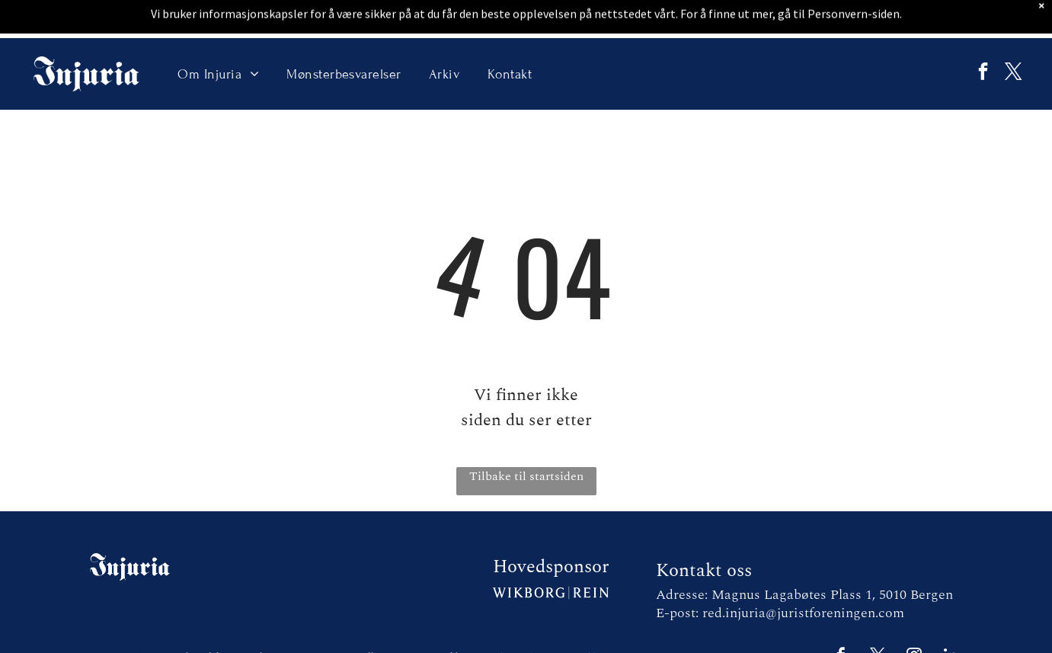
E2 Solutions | (505, 619)
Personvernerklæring (577, 619)
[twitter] (1009, 36)
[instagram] (914, 619)
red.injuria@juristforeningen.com (803, 575)
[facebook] (972, 36)
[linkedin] (950, 619)
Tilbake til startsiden (526, 438)
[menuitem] (218, 35)
